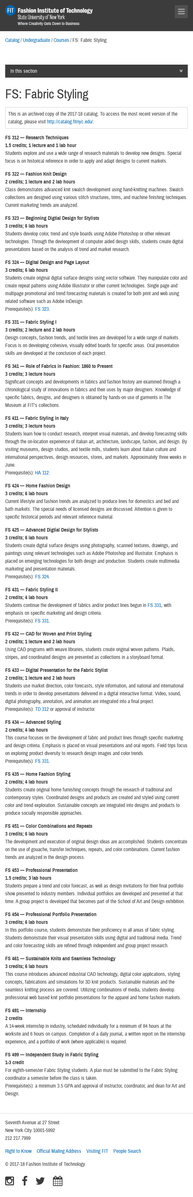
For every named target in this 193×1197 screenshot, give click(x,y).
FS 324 (42, 576)
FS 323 (42, 309)
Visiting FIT (97, 1151)
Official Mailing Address (59, 1151)
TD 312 (42, 709)
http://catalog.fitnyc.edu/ (70, 122)
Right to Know (18, 1151)
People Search (127, 1151)
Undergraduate (36, 40)
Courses (61, 40)
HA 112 (42, 473)
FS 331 (154, 605)
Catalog (12, 40)
